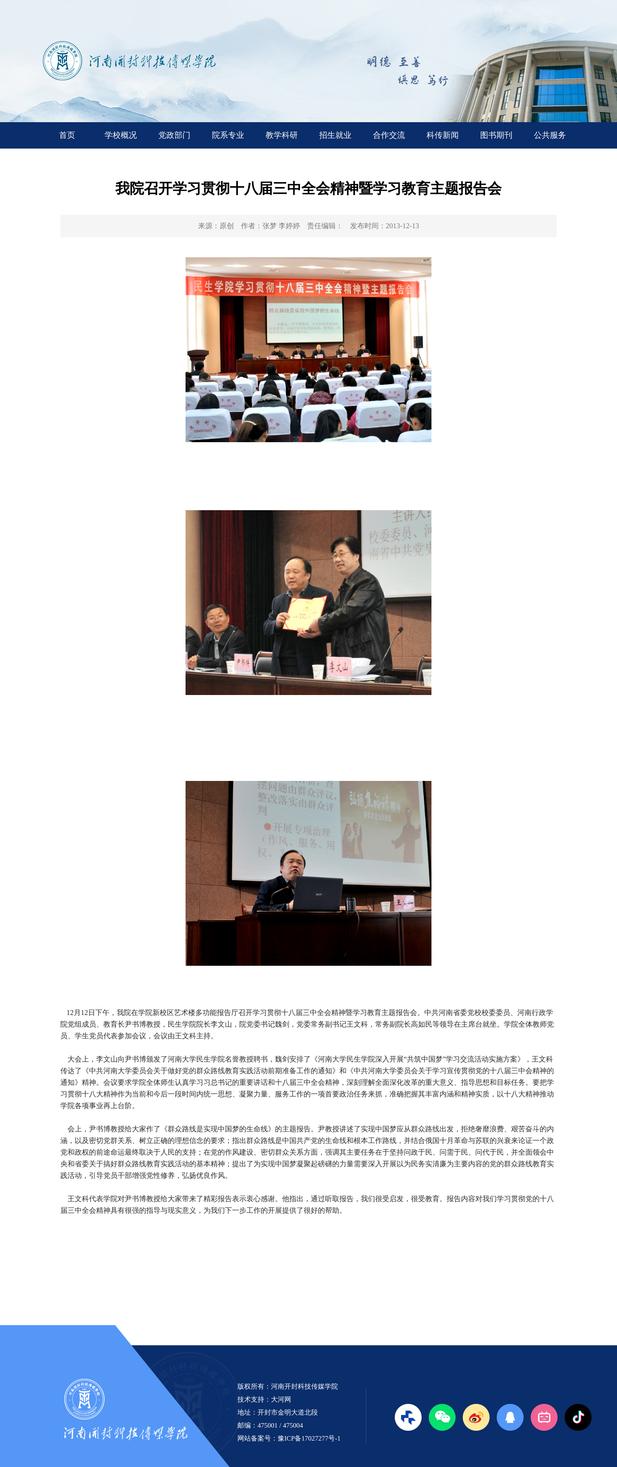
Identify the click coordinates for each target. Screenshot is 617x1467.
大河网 (281, 1399)
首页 (67, 135)
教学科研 (282, 135)
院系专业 (228, 135)
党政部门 (174, 135)
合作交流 (389, 135)
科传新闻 (443, 135)
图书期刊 (496, 135)
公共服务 (550, 135)
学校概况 (121, 135)
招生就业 (335, 135)
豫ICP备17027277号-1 (309, 1438)
